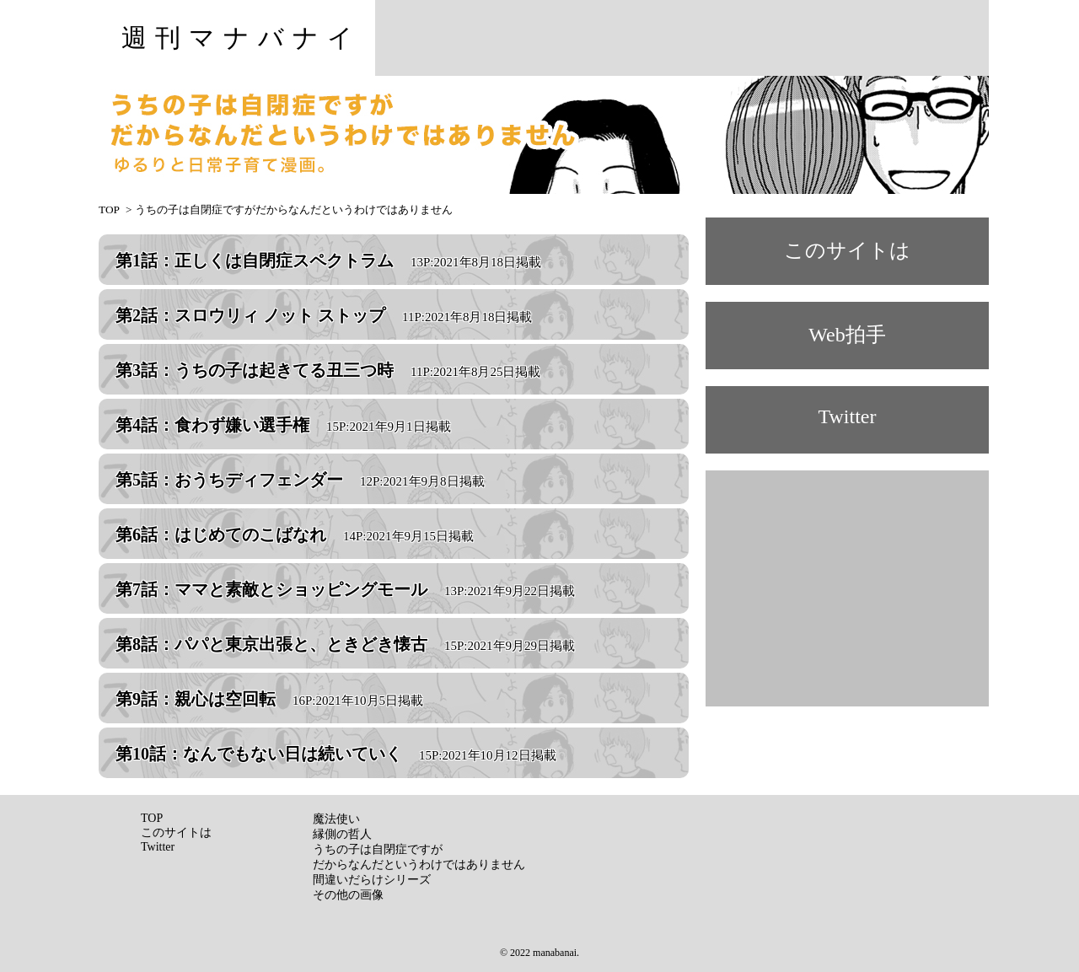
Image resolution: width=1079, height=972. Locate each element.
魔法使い (336, 819)
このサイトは (847, 250)
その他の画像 (348, 895)
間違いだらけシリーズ (372, 879)
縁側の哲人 (342, 834)
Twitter (848, 416)
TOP (109, 209)
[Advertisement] (682, 38)
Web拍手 (846, 335)
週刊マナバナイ (241, 37)
